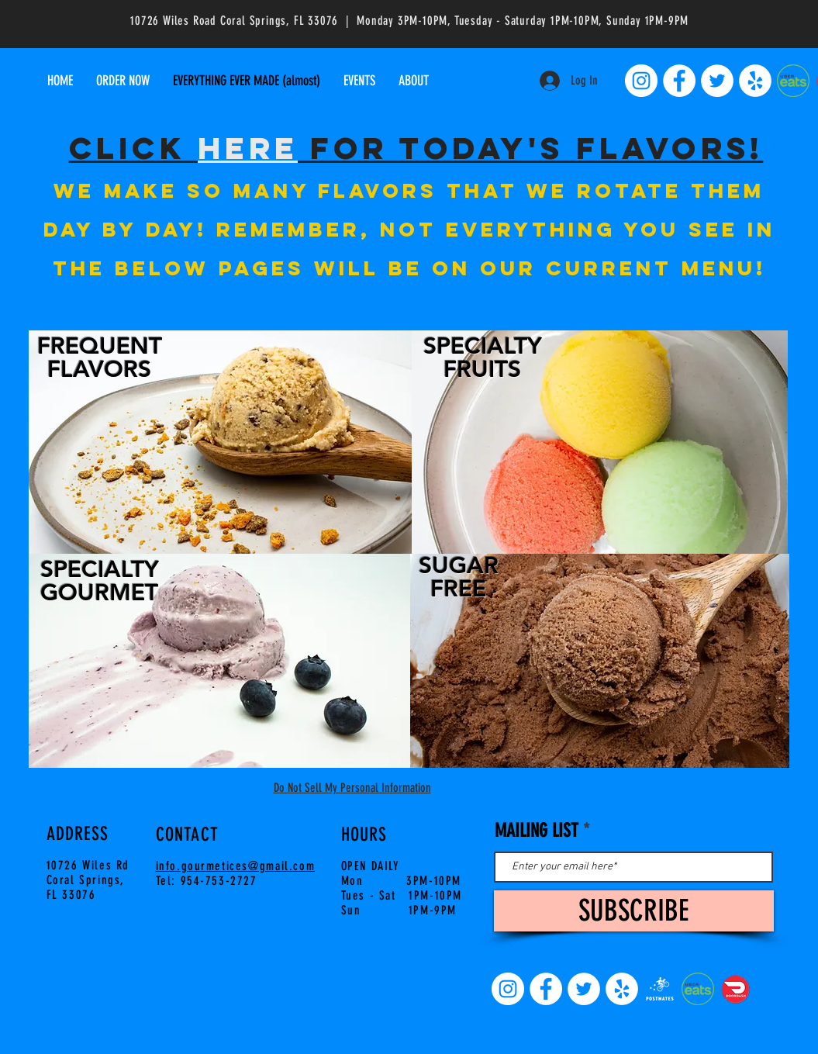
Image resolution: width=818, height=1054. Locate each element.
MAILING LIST (536, 830)
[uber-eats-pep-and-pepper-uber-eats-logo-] (793, 80)
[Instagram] (641, 80)
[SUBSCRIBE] (634, 910)
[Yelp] (755, 80)
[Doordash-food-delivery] (736, 989)
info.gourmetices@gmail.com (236, 866)
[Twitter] (717, 80)
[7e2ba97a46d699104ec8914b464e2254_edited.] (660, 989)
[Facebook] (679, 80)
